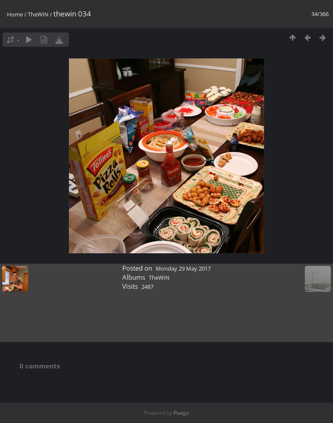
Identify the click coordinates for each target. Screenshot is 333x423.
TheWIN (38, 14)
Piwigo (181, 413)
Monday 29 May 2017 (183, 268)
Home (15, 14)
